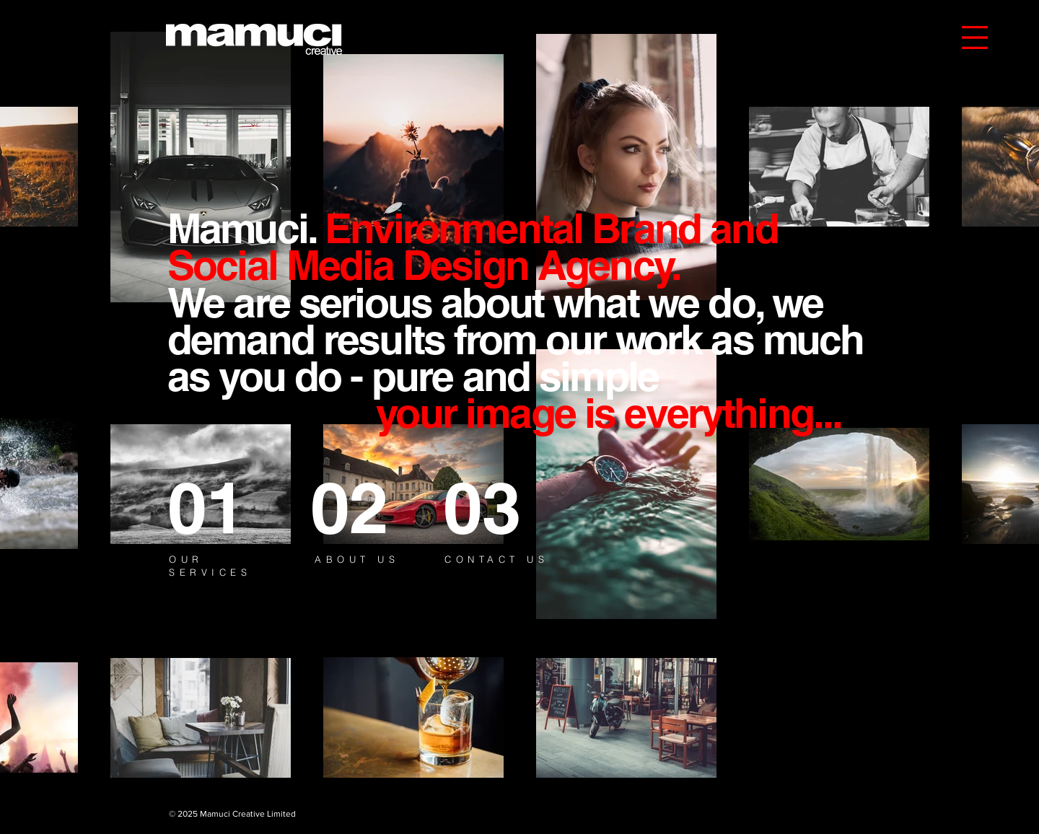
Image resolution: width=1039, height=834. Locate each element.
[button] (975, 37)
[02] (360, 507)
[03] (496, 507)
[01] (220, 507)
